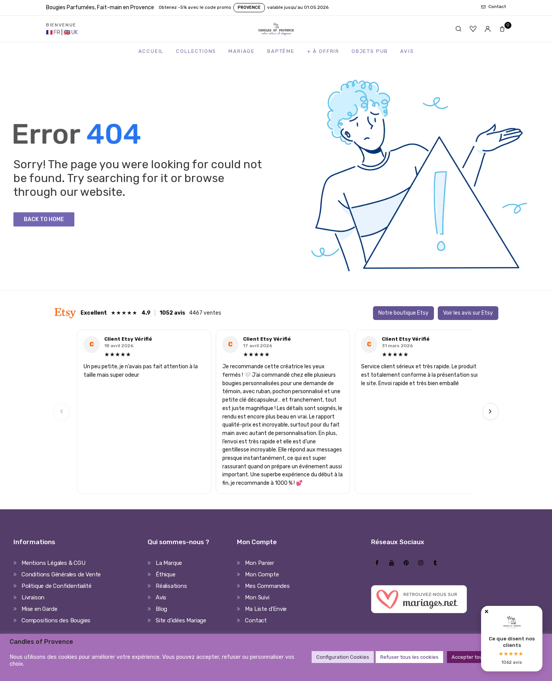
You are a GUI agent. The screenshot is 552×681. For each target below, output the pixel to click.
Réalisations (171, 586)
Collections (196, 51)
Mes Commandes (267, 586)
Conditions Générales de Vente (61, 574)
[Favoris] (473, 29)
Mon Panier (259, 563)
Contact (256, 620)
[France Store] (53, 32)
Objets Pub (370, 51)
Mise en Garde (39, 609)
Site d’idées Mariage (181, 620)
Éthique (166, 574)
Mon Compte (262, 574)
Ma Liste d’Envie (266, 609)
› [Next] (490, 411)
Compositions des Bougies (55, 620)
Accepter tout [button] (468, 657)
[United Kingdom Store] (71, 32)
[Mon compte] (487, 29)
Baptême (281, 51)
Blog (161, 609)
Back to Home (44, 219)
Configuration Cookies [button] (342, 657)
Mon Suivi (257, 597)
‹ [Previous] (61, 411)
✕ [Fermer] (486, 612)
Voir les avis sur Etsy (468, 313)
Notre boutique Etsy (403, 313)
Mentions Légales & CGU (53, 563)
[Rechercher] (458, 29)
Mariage (241, 51)
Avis (407, 51)
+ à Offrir (323, 51)
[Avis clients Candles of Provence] (511, 638)
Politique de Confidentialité (56, 586)
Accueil (151, 51)
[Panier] (502, 29)
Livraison (32, 597)
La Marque (169, 563)
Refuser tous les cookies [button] (409, 657)
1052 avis (172, 313)
